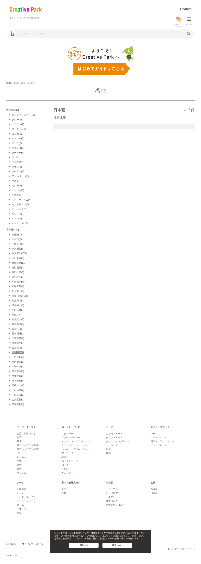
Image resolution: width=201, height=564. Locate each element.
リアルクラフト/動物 (28, 445)
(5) (17, 119)
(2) (18, 124)
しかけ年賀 (112, 493)
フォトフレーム (159, 445)
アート (20, 482)
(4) (15, 157)
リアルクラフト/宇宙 (28, 449)
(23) (16, 195)
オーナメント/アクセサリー (75, 441)
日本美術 (21, 489)
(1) (19, 162)
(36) (18, 281)
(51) (18, 262)
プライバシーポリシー (34, 544)
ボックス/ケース (70, 461)
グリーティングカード (118, 441)
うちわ (65, 469)
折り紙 (20, 504)
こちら (107, 536)
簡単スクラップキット (162, 441)
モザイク (21, 508)
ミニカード (112, 445)
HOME (9, 83)
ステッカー (67, 433)
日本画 (22, 83)
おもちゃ (21, 457)
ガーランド (67, 453)
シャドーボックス (26, 497)
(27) (16, 314)
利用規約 (11, 544)
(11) (17, 133)
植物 (63, 457)
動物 (19, 441)
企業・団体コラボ (26, 433)
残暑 (63, 493)
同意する (84, 545)
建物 (19, 469)
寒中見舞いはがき (115, 504)
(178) (19, 253)
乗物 (19, 461)
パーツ (154, 433)
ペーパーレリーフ (26, 501)
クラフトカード (114, 437)
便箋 (108, 453)
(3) (19, 129)
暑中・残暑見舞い (70, 482)
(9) (18, 148)
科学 (19, 465)
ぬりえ (20, 493)
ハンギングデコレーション (75, 449)
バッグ (65, 465)
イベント (21, 453)
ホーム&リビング (70, 427)
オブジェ (21, 472)
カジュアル (112, 489)
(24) (20, 295)
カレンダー (67, 472)
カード (109, 427)
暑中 (63, 489)
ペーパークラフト (26, 427)
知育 (19, 437)
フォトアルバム (159, 437)
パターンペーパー (70, 437)
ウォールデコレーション (74, 445)
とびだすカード (114, 433)
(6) (18, 305)
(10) (23, 115)
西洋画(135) (12, 110)
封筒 (108, 449)
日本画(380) (12, 229)
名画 (16, 83)
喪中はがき (112, 501)
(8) (17, 166)
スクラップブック (160, 427)
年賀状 (109, 482)
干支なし (110, 497)
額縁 (19, 512)
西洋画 (154, 489)
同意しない (117, 545)
